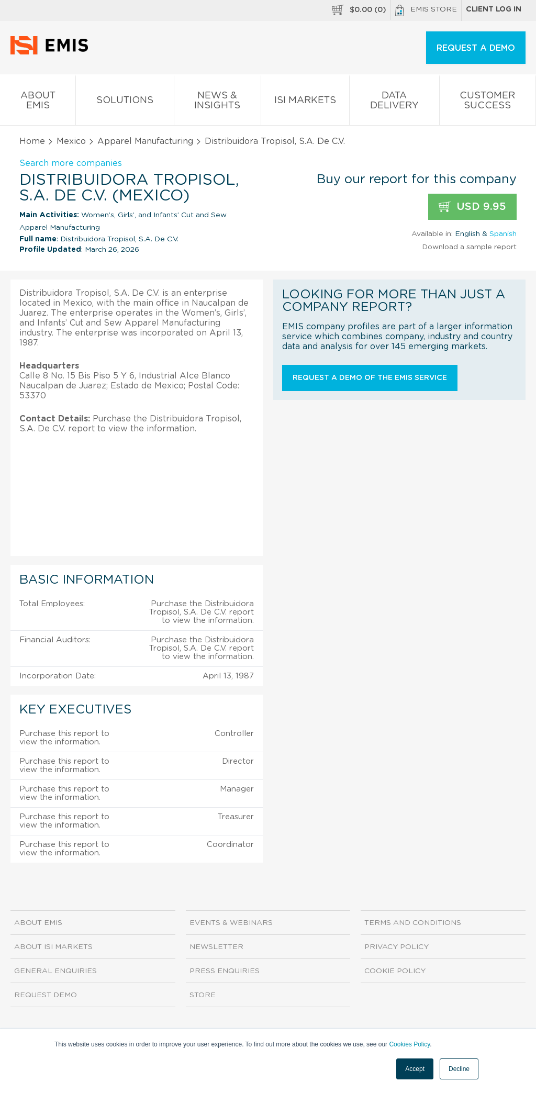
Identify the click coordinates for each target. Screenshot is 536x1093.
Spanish (503, 234)
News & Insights (217, 102)
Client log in (493, 9)
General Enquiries (55, 971)
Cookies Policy (409, 1044)
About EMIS (37, 102)
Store (202, 995)
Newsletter (216, 947)
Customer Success (487, 102)
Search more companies (70, 163)
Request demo (45, 995)
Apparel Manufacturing (145, 141)
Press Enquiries (224, 971)
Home (32, 141)
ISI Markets (305, 102)
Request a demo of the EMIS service (370, 378)
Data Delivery (394, 102)
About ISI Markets (53, 947)
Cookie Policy (395, 971)
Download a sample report (469, 247)
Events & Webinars (231, 923)
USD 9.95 (472, 207)
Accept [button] (415, 1069)
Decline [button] (459, 1069)
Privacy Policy (396, 947)
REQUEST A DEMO (476, 48)
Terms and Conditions (412, 923)
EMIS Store (426, 10)
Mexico (71, 141)
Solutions (124, 102)
